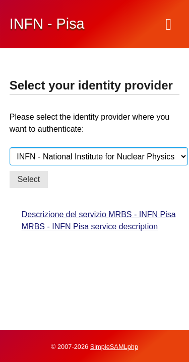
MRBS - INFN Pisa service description (90, 226)
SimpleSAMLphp (114, 346)
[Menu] (169, 24)
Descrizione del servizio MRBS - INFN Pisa (99, 214)
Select (29, 179)
